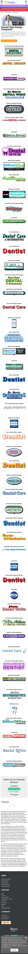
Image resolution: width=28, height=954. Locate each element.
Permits (3, 895)
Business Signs (5, 881)
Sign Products (4, 882)
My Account (4, 902)
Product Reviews (5, 917)
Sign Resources (5, 897)
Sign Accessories (5, 884)
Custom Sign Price (5, 886)
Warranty (3, 900)
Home (2, 12)
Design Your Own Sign (9, 40)
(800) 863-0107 (5, 918)
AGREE (14, 950)
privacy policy (7, 947)
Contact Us (4, 915)
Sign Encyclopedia (5, 908)
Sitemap (3, 904)
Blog (2, 906)
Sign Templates (8, 12)
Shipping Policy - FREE (6, 899)
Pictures (5, 802)
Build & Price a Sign (6, 879)
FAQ (2, 893)
